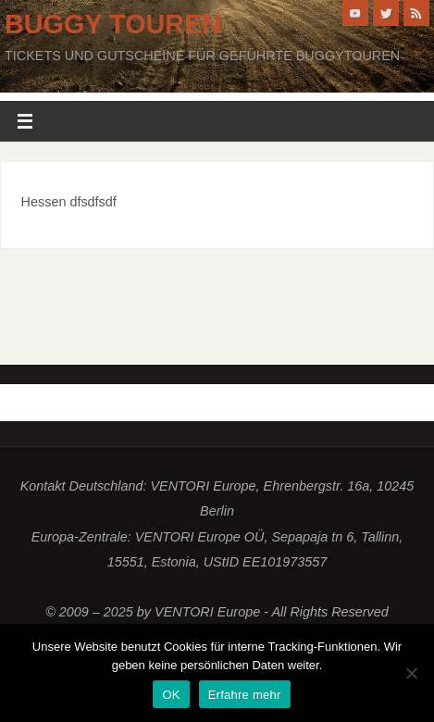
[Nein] (411, 673)
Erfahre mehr (244, 695)
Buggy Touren (113, 24)
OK (171, 695)
